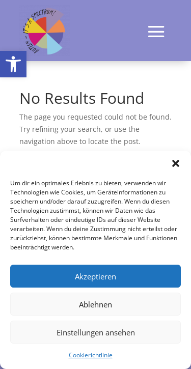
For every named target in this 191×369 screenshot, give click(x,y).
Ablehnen (95, 304)
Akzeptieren (95, 276)
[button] (13, 64)
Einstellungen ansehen (96, 332)
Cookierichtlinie (91, 355)
